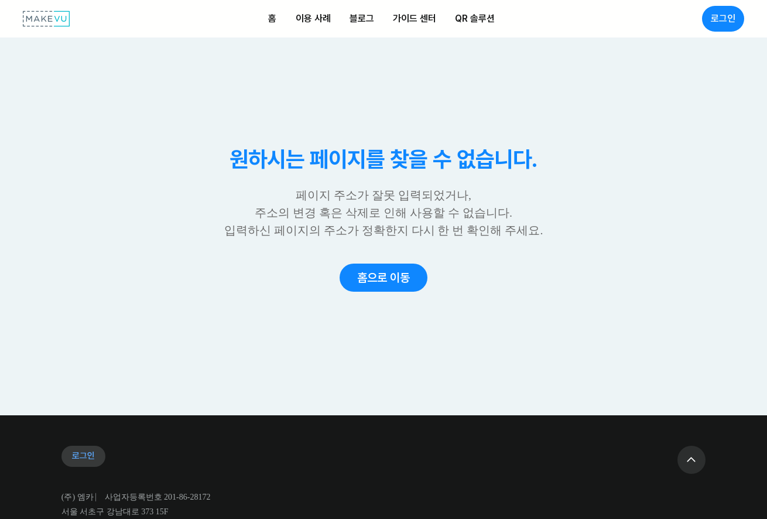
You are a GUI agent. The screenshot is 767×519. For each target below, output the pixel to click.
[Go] (691, 460)
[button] (383, 278)
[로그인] (723, 19)
